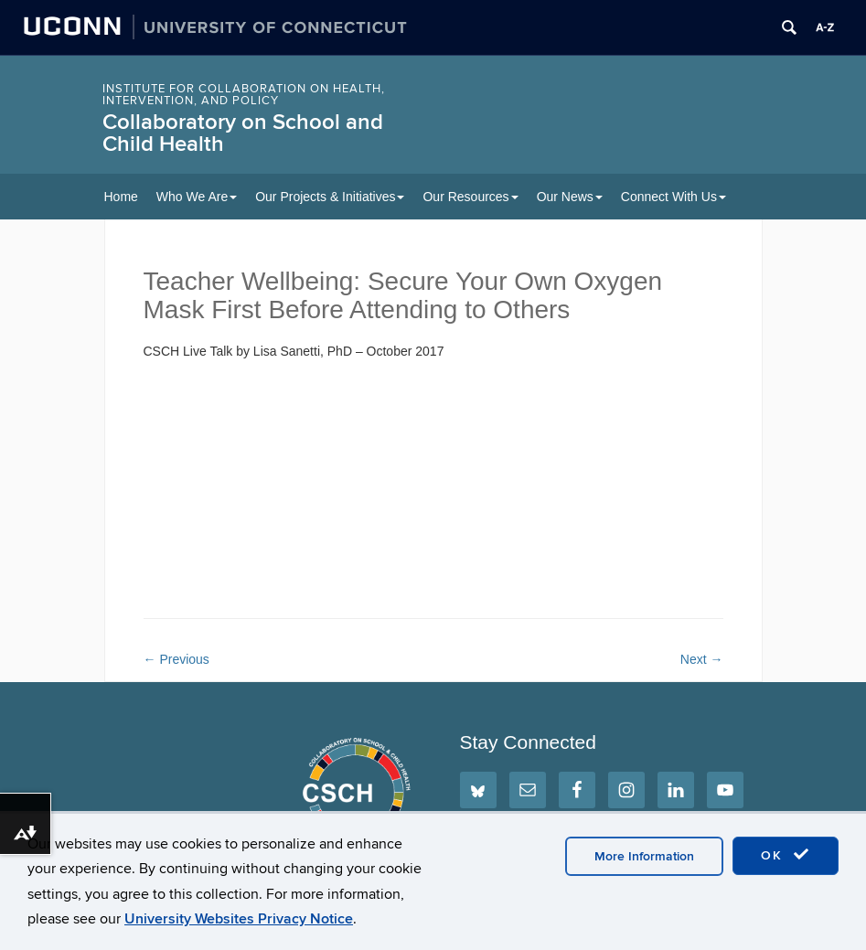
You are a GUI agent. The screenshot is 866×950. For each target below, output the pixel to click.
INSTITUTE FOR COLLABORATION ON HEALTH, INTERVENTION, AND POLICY (243, 94)
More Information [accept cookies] (644, 856)
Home (121, 196)
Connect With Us (673, 196)
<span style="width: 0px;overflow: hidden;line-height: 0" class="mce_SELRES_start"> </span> (326, 484)
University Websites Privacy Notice (238, 919)
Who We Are (196, 196)
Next (701, 659)
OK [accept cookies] (785, 855)
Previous (176, 659)
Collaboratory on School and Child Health (242, 133)
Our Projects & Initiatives (329, 196)
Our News (570, 196)
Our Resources (470, 196)
